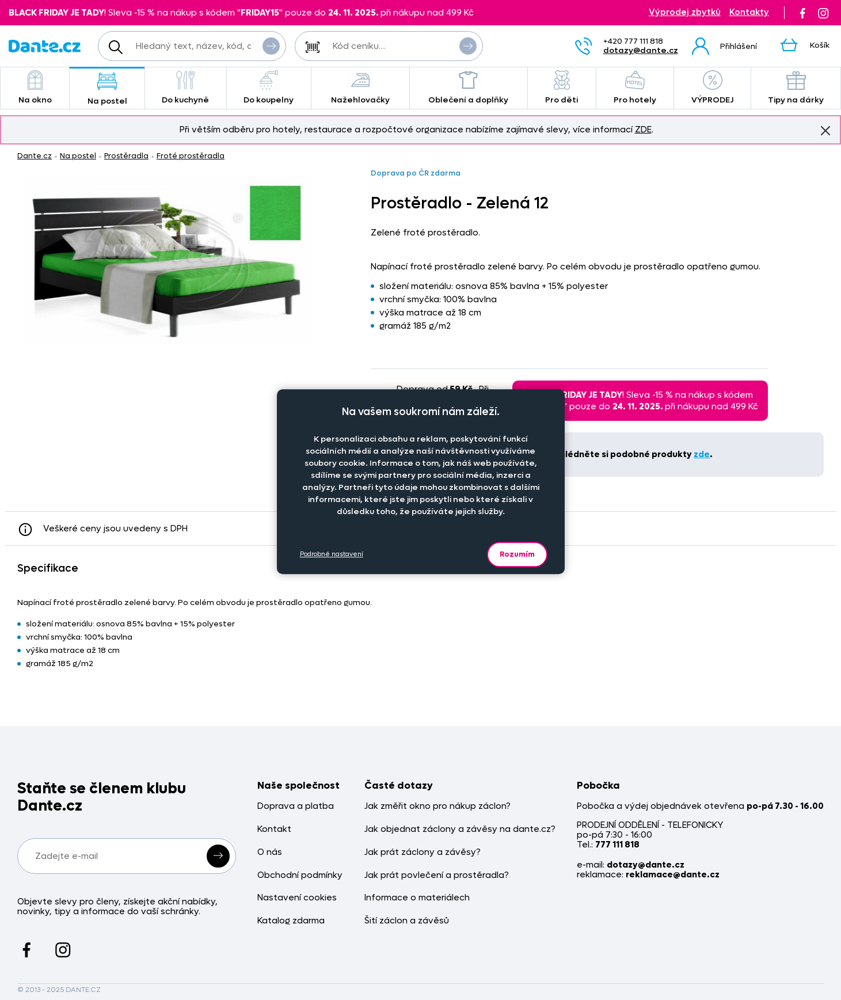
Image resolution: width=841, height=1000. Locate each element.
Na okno (35, 87)
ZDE (643, 129)
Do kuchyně (186, 87)
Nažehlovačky (360, 87)
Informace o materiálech (417, 898)
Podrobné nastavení (331, 554)
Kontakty (749, 12)
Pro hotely (635, 87)
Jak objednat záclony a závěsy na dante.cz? (459, 829)
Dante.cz (34, 156)
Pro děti (562, 87)
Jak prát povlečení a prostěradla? (436, 875)
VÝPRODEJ (712, 87)
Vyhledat (271, 45)
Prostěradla (126, 156)
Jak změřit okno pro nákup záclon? (437, 806)
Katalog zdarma (291, 921)
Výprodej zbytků (685, 12)
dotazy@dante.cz (640, 50)
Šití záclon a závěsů (406, 921)
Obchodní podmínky (300, 875)
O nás (269, 852)
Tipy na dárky (796, 87)
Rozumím (517, 554)
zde (702, 454)
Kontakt (274, 829)
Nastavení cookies (297, 898)
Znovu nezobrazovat (825, 130)
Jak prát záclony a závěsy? (422, 852)
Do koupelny (268, 87)
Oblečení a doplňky (468, 87)
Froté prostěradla (190, 156)
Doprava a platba (295, 806)
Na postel (106, 89)
